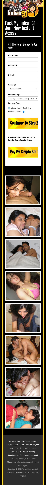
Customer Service (29, 441)
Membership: (14, 94)
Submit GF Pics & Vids (15, 445)
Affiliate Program (32, 445)
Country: (12, 85)
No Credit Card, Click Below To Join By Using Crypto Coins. (21, 138)
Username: (13, 55)
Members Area (14, 441)
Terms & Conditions (29, 448)
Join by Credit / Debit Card (19, 108)
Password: (12, 65)
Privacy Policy (14, 448)
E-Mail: (11, 75)
